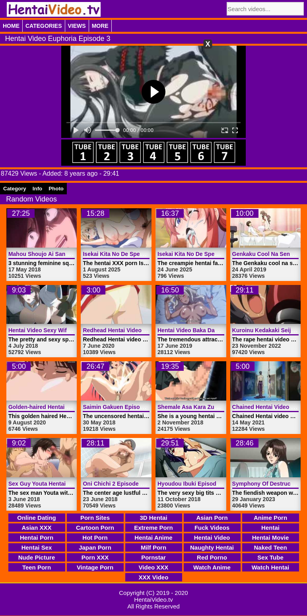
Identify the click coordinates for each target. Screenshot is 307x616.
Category (14, 189)
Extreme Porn (153, 527)
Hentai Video (212, 537)
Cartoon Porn (95, 527)
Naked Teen (270, 547)
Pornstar (153, 557)
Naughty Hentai (212, 547)
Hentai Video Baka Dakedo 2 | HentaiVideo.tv (216, 330)
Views (77, 26)
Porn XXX (95, 557)
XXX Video (154, 577)
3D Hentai (153, 517)
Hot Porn (94, 537)
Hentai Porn (36, 537)
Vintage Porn (95, 567)
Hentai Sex (36, 547)
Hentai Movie (270, 537)
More (100, 26)
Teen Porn (36, 567)
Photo (56, 189)
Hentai (270, 527)
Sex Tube (270, 557)
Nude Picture (36, 557)
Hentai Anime (153, 537)
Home (11, 26)
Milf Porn (153, 547)
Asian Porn (211, 517)
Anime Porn (270, 517)
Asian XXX (36, 527)
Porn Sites (95, 517)
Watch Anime (212, 567)
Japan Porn (95, 547)
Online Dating (36, 517)
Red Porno (212, 557)
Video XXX (154, 567)
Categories (43, 26)
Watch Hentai (270, 567)
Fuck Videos (211, 527)
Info (37, 189)
